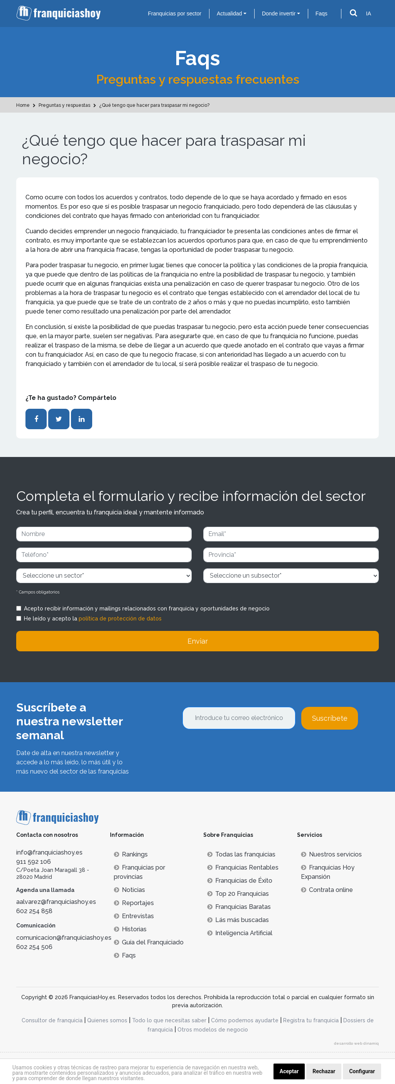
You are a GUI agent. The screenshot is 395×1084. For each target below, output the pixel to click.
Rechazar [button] (323, 1071)
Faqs (321, 13)
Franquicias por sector (174, 13)
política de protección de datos (120, 618)
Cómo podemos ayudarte (245, 1020)
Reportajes (134, 903)
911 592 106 (33, 861)
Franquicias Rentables (243, 867)
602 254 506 (34, 947)
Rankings (131, 854)
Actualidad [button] (229, 13)
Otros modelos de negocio (212, 1030)
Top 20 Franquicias (238, 893)
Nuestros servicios (331, 854)
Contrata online (327, 889)
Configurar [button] (362, 1071)
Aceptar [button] (289, 1071)
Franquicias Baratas (239, 906)
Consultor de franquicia (52, 1020)
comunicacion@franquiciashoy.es (63, 937)
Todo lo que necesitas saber (169, 1020)
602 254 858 (34, 911)
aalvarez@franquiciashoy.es (56, 901)
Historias (130, 929)
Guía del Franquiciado (149, 942)
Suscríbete (330, 718)
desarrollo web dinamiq (356, 1043)
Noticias (129, 889)
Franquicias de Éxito (239, 880)
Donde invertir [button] (278, 13)
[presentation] (241, 750)
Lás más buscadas (238, 920)
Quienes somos (107, 1020)
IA (368, 13)
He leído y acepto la (93, 618)
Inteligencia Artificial (239, 933)
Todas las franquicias (241, 854)
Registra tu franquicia (311, 1020)
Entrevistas (134, 916)
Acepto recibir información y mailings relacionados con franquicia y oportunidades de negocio (147, 608)
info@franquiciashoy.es (49, 852)
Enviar (197, 641)
